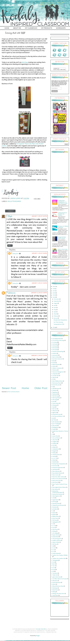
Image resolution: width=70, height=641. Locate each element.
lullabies (54, 447)
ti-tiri (53, 562)
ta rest (53, 548)
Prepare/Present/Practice (58, 505)
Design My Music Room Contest (62, 238)
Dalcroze (54, 377)
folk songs (54, 400)
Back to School (55, 357)
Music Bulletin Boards (57, 473)
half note (54, 409)
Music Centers (55, 475)
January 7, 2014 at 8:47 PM (39, 216)
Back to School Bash (62, 249)
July (55, 305)
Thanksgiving (55, 560)
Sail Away (54, 520)
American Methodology (57, 352)
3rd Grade (54, 346)
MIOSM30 (54, 462)
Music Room (55, 482)
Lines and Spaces (56, 438)
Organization (55, 500)
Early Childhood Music (57, 381)
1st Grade (54, 342)
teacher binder (55, 553)
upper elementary (56, 577)
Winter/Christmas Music (57, 586)
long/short (54, 442)
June (55, 308)
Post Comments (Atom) (13, 391)
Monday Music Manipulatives (60, 320)
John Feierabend (56, 422)
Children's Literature (57, 368)
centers (54, 366)
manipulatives (55, 449)
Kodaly (53, 429)
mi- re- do (54, 458)
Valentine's (55, 581)
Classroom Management (58, 372)
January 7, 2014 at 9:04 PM (39, 253)
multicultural (55, 469)
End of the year (56, 385)
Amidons (54, 353)
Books (53, 363)
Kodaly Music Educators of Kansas (60, 431)
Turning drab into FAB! (59, 324)
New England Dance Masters (59, 487)
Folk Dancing (55, 396)
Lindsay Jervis (16, 253)
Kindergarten (55, 427)
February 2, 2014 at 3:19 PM (39, 355)
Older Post (40, 388)
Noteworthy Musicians (57, 494)
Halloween (54, 411)
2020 (54, 287)
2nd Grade (54, 344)
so (52, 524)
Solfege (54, 531)
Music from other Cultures (58, 477)
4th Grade (54, 348)
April (55, 312)
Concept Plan (55, 376)
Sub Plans (54, 544)
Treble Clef (55, 575)
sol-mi (53, 528)
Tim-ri (53, 566)
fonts (53, 402)
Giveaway (54, 405)
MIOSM (54, 460)
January (56, 318)
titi (53, 571)
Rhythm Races (55, 516)
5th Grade (54, 350)
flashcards (54, 394)
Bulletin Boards (14, 201)
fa (52, 387)
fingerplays (55, 392)
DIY (53, 379)
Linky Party (55, 440)
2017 (54, 291)
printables (54, 509)
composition (55, 374)
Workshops (54, 588)
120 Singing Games (56, 339)
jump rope (54, 426)
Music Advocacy (56, 471)
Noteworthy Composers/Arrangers (57, 492)
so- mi (53, 526)
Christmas (54, 370)
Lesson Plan (55, 436)
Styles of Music (55, 542)
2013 (54, 327)
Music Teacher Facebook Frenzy (59, 484)
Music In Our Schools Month (58, 479)
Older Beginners (56, 496)
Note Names (55, 489)
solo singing (55, 533)
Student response (56, 541)
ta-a (53, 550)
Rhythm (54, 515)
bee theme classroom (57, 359)
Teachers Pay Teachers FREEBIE (60, 555)
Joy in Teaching (55, 424)
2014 (54, 297)
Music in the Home (56, 481)
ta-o (53, 552)
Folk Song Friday (56, 398)
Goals (53, 407)
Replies (12, 249)
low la (53, 445)
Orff (53, 498)
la (52, 434)
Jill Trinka (54, 420)
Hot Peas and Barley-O (57, 416)
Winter (54, 584)
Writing (54, 592)
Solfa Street (55, 529)
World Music (55, 590)
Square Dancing (56, 535)
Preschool (54, 507)
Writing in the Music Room (58, 594)
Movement (55, 466)
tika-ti (53, 564)
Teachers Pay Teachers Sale (58, 558)
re (52, 511)
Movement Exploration (57, 468)
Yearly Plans (55, 595)
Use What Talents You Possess (59, 579)
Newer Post (9, 388)
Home (25, 388)
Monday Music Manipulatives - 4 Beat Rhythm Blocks (62, 202)
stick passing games (56, 539)
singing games (55, 522)
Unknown (12, 292)
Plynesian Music (56, 503)
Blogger (38, 636)
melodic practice (56, 455)
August (56, 303)
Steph (10, 216)
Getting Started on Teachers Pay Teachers (62, 214)
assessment (55, 355)
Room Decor (55, 518)
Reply (10, 245)
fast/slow (54, 390)
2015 (54, 295)
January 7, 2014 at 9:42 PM (39, 283)
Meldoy (54, 453)
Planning (54, 502)
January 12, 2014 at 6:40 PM (39, 292)
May (55, 310)
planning (24, 62)
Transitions (54, 573)
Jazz (53, 418)
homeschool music (56, 414)
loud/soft (54, 444)
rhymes (54, 513)
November (56, 299)
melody (54, 456)
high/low (54, 413)
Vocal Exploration (56, 582)
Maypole (54, 451)
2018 (54, 289)
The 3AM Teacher (41, 629)
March (55, 314)
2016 (54, 293)
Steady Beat (55, 537)
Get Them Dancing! (58, 322)
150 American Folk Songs (58, 340)
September (57, 301)
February (56, 316)
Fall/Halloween (55, 389)
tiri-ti (53, 568)
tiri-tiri (53, 570)
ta (52, 546)
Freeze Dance (55, 403)
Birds (53, 361)
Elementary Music (56, 383)
